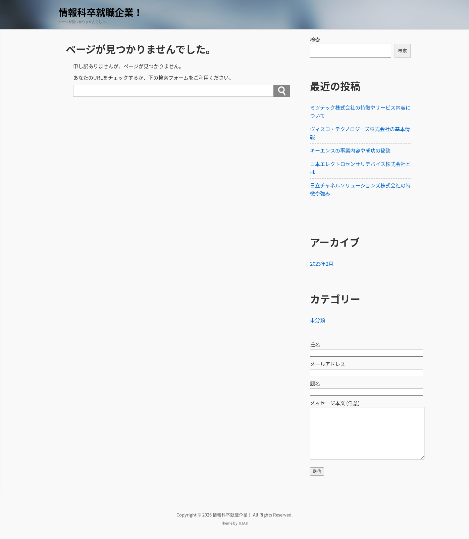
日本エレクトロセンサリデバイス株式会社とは (360, 168)
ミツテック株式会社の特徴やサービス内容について (360, 111)
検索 (315, 39)
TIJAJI (243, 533)
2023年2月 (321, 263)
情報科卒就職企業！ (100, 12)
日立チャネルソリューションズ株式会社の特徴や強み (360, 189)
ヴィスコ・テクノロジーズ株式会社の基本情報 (360, 133)
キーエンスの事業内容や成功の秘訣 (350, 150)
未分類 (317, 320)
